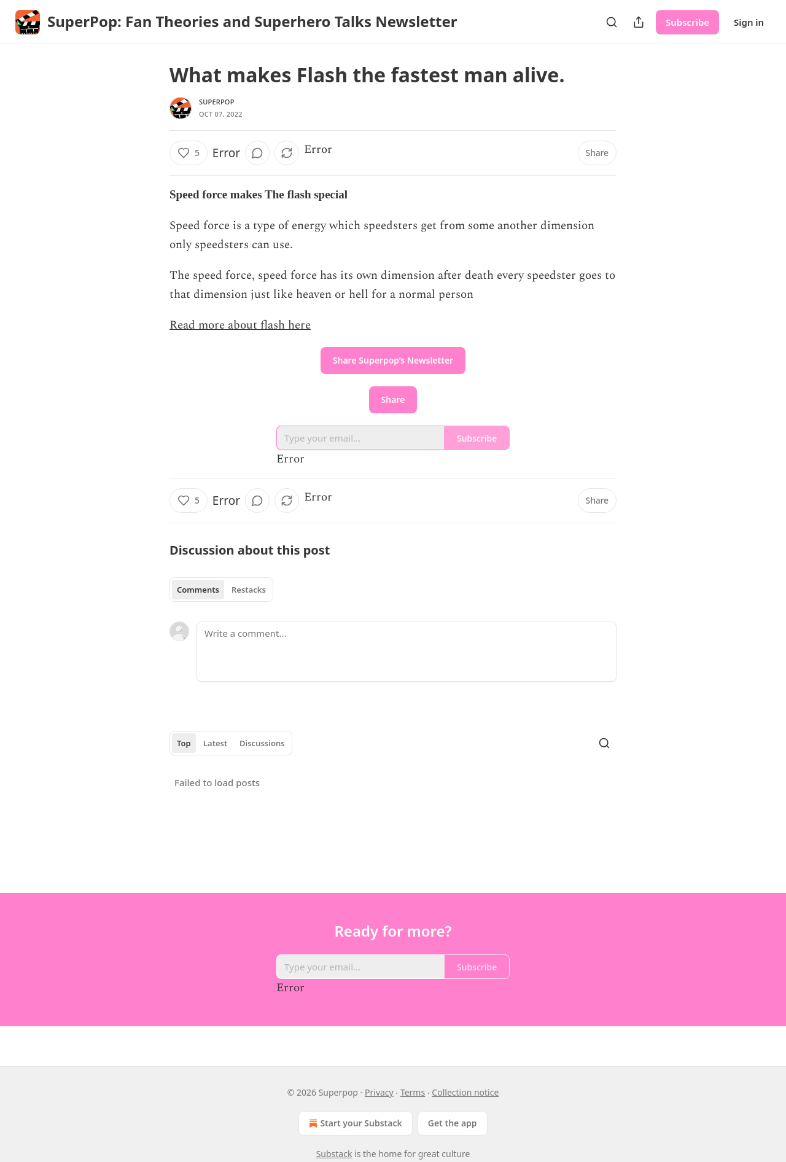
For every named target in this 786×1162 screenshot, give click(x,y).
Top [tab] (184, 743)
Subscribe (687, 22)
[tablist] (221, 589)
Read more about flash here (240, 325)
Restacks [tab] (249, 589)
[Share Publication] (638, 22)
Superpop (217, 101)
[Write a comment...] (406, 652)
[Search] (611, 22)
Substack (334, 1154)
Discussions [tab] (262, 743)
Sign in (749, 22)
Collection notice (465, 1092)
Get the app (452, 1123)
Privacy (379, 1092)
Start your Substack (354, 1123)
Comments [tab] (198, 589)
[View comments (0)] (257, 153)
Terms (412, 1092)
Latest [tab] (215, 743)
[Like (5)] (188, 153)
